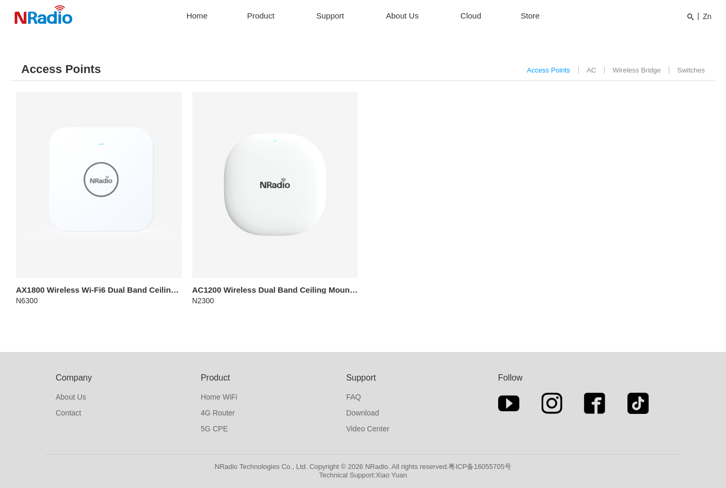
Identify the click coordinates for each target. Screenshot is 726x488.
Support (330, 15)
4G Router (218, 413)
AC (591, 70)
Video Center (367, 428)
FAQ (353, 397)
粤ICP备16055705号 (479, 467)
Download (362, 413)
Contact (68, 413)
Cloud (471, 15)
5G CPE (214, 428)
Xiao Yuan (391, 475)
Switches (691, 70)
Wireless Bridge (637, 70)
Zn (707, 16)
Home (197, 15)
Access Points (548, 70)
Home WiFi (219, 397)
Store (529, 15)
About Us (402, 15)
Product (261, 15)
